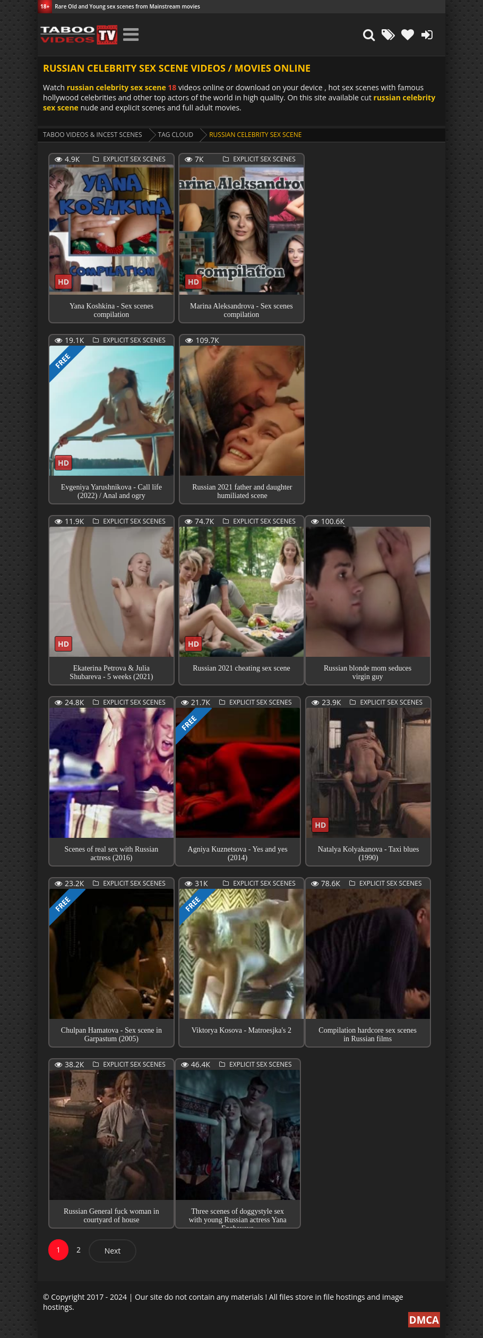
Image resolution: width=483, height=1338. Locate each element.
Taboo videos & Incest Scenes (92, 134)
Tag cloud (176, 134)
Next (113, 1251)
